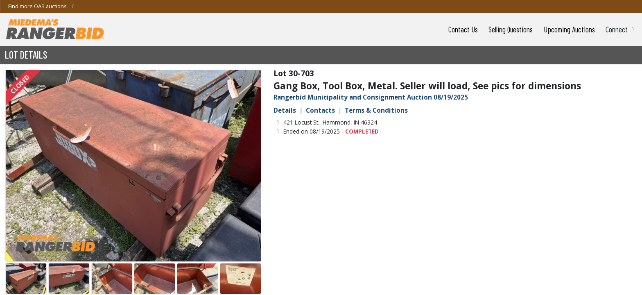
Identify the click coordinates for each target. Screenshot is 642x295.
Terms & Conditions (376, 110)
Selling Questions (510, 29)
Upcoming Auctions (569, 29)
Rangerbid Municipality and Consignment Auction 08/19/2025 (371, 97)
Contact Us (463, 29)
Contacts (320, 110)
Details (285, 110)
